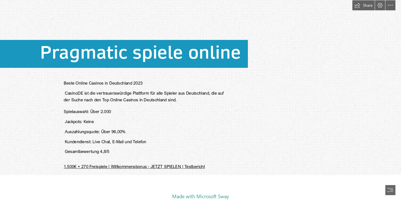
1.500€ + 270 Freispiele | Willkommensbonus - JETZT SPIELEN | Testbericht (134, 166)
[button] (363, 5)
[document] (200, 100)
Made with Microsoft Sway (200, 196)
